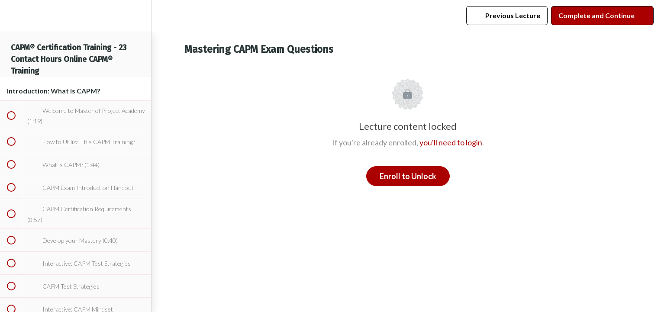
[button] (11, 15)
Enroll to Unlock (408, 176)
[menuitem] (140, 15)
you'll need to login (450, 142)
